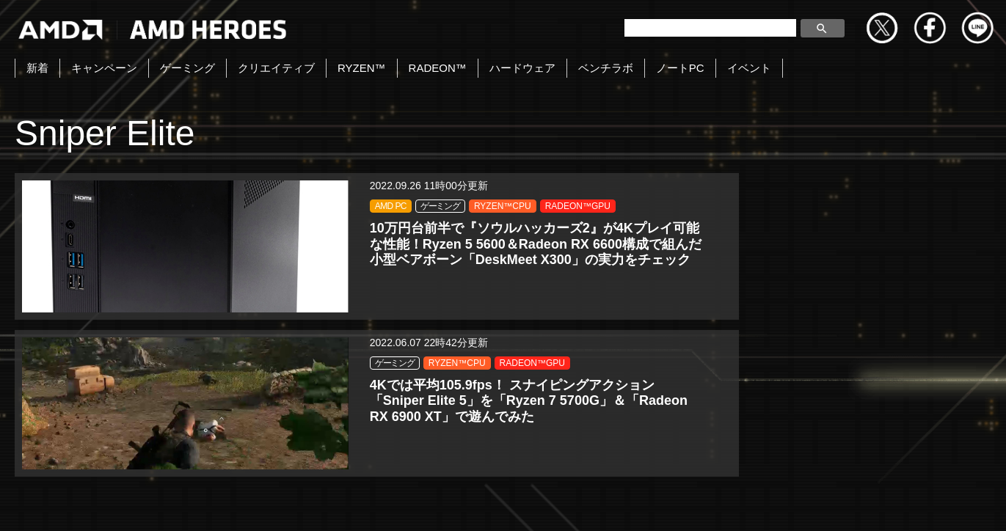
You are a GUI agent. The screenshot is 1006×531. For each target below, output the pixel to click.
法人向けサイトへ (853, 504)
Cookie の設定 (958, 504)
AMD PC (191, 206)
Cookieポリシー (651, 504)
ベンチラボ (605, 68)
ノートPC (680, 68)
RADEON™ (438, 68)
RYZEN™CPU (204, 223)
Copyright (428, 504)
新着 (37, 68)
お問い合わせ (343, 504)
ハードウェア (522, 68)
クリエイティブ (276, 68)
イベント (749, 68)
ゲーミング (187, 68)
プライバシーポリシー (532, 504)
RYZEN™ (362, 68)
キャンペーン (104, 68)
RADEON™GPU (208, 240)
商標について (750, 504)
